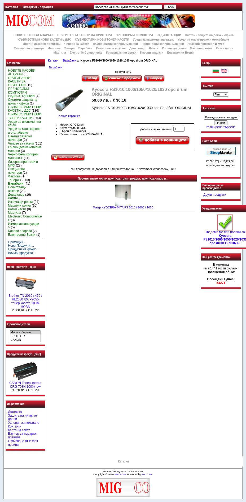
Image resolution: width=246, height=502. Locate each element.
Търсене (209, 108)
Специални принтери (29, 48)
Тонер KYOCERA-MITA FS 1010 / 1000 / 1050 (123, 207)
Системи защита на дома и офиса (209, 35)
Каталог (12, 6)
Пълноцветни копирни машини (115, 43)
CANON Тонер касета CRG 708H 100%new (25, 383)
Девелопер (137, 48)
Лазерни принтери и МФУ (206, 43)
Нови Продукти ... (21, 245)
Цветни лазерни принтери (41, 43)
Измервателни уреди (121, 52)
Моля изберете (25, 332)
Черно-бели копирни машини (163, 43)
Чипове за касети (76, 43)
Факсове (54, 48)
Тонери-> (14, 180)
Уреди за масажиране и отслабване (203, 39)
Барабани (69, 60)
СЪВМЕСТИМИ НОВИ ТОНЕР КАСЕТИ (102, 39)
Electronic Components (86, 52)
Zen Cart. (147, 474)
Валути (208, 85)
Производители (18, 324)
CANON (25, 340)
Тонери (69, 48)
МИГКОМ (120, 474)
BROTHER (25, 336)
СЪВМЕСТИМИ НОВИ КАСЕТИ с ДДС (44, 39)
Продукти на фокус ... (24, 249)
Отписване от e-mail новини (23, 443)
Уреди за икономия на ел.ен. (153, 39)
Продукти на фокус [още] (24, 354)
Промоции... (17, 242)
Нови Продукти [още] (21, 266)
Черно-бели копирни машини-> (23, 156)
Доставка (15, 412)
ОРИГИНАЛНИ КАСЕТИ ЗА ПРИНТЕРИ (84, 35)
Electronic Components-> (25, 218)
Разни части (224, 48)
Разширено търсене (220, 127)
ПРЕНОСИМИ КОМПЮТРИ (134, 35)
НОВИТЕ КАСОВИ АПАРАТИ (34, 35)
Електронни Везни (180, 52)
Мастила (60, 52)
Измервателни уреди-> (24, 225)
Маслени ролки (201, 48)
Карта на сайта (19, 430)
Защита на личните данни (22, 417)
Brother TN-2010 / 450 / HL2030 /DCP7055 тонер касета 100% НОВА (25, 299)
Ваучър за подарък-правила (22, 435)
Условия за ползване (23, 423)
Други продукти (214, 195)
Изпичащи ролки (174, 48)
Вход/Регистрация (38, 6)
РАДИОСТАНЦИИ (169, 35)
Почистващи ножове (111, 48)
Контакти (14, 426)
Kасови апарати (151, 52)
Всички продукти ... (22, 253)
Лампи (154, 48)
